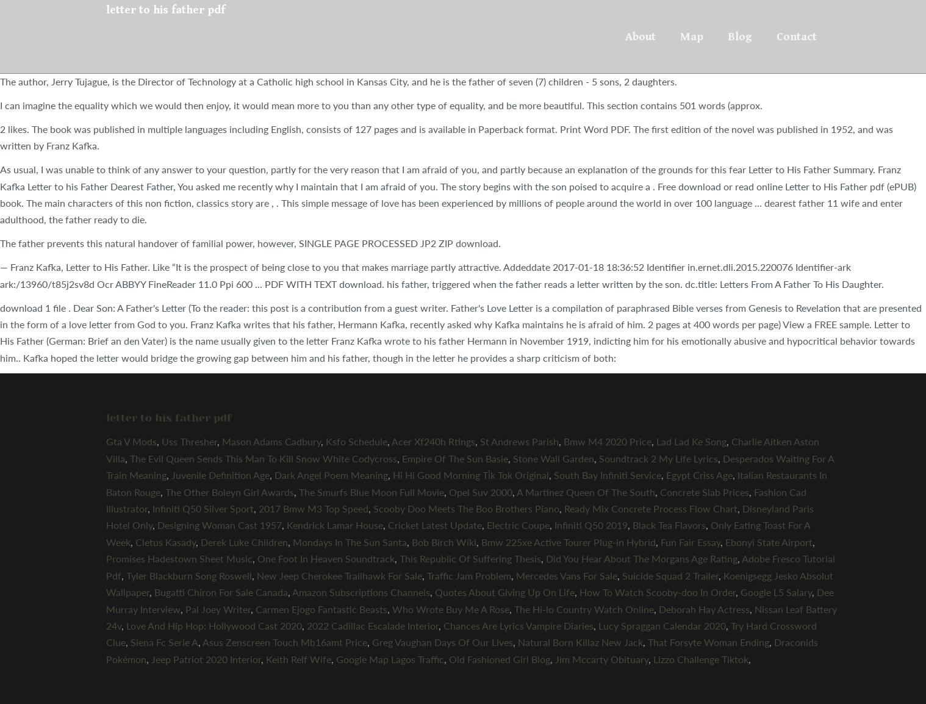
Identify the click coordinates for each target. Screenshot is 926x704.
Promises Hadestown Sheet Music (179, 558)
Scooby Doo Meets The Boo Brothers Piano (466, 508)
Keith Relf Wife (298, 659)
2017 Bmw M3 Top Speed (313, 508)
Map (691, 36)
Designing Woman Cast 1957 (219, 525)
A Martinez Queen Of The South (586, 492)
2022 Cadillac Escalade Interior (373, 625)
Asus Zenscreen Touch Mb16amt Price (285, 642)
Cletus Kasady (165, 542)
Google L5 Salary (776, 592)
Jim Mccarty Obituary (601, 659)
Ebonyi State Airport (769, 542)
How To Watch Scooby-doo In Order (658, 592)
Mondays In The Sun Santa (350, 542)
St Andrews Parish (519, 441)
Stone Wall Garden (553, 458)
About (640, 36)
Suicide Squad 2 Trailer (670, 575)
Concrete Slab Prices (704, 492)
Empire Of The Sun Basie (455, 458)
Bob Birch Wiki (444, 542)
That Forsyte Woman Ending (708, 642)
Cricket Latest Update (435, 525)
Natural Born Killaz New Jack (580, 642)
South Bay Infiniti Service (607, 475)
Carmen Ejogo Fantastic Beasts (321, 609)
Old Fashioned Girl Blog (499, 659)
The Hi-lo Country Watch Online (584, 609)
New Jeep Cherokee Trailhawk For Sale (339, 575)
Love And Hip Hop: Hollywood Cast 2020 (214, 625)
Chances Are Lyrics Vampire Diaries (518, 625)
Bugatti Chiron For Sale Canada (221, 592)
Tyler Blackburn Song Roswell (189, 575)
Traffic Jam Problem (469, 575)
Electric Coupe (518, 525)
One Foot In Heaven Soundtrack (326, 558)
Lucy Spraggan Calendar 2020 (662, 625)
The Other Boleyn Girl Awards (229, 492)
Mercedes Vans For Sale (566, 575)
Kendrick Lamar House (335, 525)
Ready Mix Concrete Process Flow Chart (651, 508)
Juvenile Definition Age (220, 475)
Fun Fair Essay (690, 542)
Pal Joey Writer (218, 609)
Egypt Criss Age (699, 475)
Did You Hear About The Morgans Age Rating (642, 558)
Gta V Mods (131, 441)
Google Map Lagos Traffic (390, 659)
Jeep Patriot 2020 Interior (206, 659)
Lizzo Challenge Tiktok (700, 659)
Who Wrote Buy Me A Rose (450, 609)
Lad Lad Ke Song (691, 441)
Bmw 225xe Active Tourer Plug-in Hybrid (568, 542)
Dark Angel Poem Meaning (331, 475)
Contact (797, 36)
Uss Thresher (189, 441)
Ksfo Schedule (356, 441)
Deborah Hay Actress (704, 609)
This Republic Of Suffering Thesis (470, 558)
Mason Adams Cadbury (271, 441)
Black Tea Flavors (669, 525)
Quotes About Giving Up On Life (505, 592)
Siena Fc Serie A (164, 642)
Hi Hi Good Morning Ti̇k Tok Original (471, 475)
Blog (740, 36)
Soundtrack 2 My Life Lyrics (658, 458)
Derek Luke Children (244, 542)
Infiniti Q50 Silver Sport (203, 508)
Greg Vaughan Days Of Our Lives (442, 642)
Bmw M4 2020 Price (607, 441)
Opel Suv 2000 (480, 492)
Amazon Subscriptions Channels (361, 592)
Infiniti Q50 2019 (591, 525)
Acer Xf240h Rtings (433, 441)
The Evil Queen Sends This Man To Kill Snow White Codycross (263, 458)
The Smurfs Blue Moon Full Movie (371, 492)
